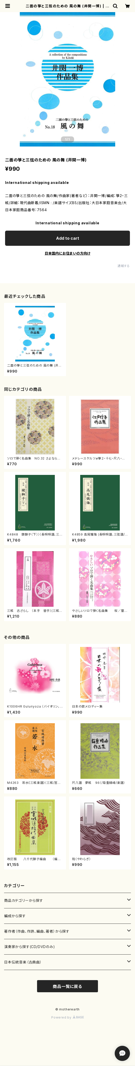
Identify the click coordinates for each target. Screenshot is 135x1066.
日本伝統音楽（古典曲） (23, 962)
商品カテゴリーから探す (23, 900)
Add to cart (67, 238)
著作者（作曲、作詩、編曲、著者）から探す (37, 931)
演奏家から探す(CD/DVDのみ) (29, 946)
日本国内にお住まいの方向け (67, 253)
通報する (123, 266)
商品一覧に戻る (67, 986)
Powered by (67, 1017)
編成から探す (15, 916)
